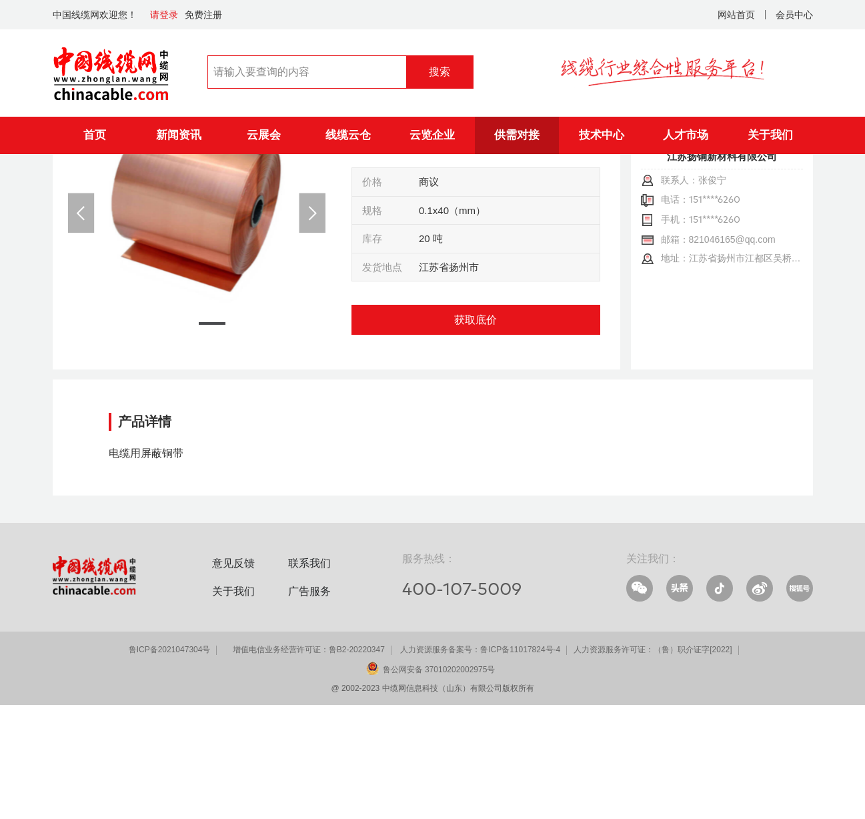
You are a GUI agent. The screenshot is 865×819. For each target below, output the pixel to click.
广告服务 (309, 705)
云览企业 (432, 135)
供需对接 (517, 135)
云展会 (264, 135)
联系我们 (309, 677)
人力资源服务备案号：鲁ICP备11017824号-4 (480, 763)
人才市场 (685, 135)
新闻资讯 (178, 135)
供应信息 (157, 173)
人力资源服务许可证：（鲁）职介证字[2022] (653, 763)
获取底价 (475, 434)
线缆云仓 (348, 135)
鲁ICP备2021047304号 (170, 763)
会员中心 (794, 14)
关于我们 (770, 135)
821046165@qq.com (732, 353)
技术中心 (601, 135)
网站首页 (736, 14)
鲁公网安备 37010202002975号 (439, 783)
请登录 (164, 14)
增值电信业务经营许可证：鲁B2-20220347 (309, 763)
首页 (94, 135)
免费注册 (203, 14)
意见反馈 (233, 677)
